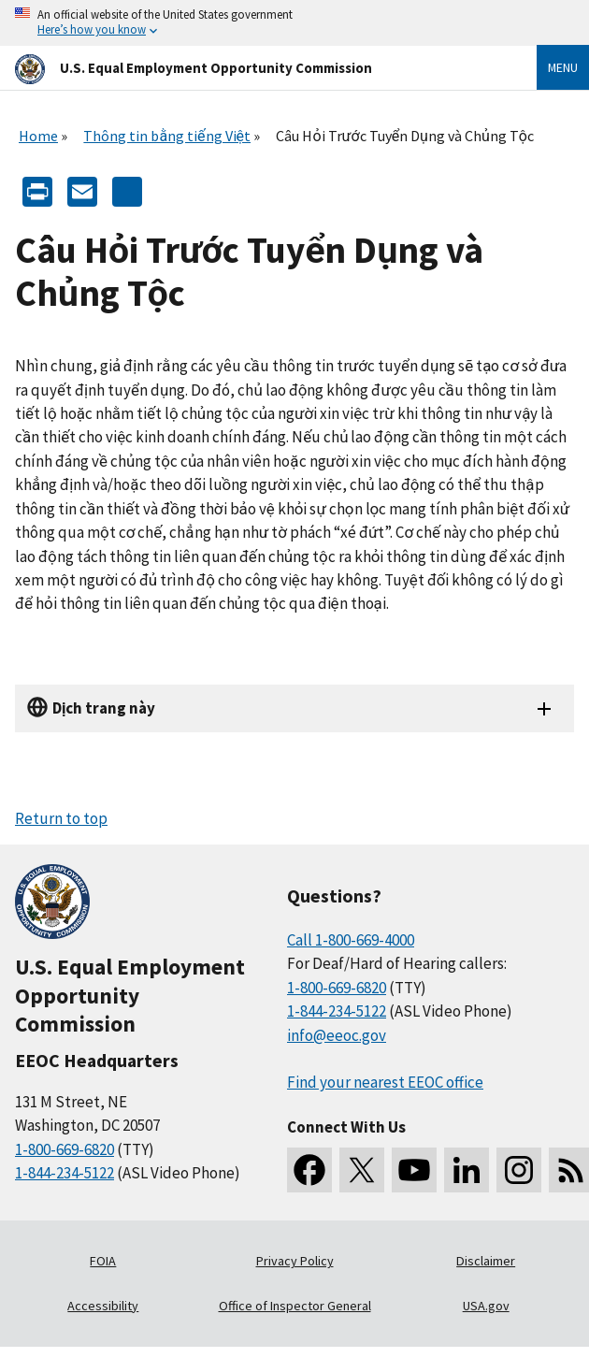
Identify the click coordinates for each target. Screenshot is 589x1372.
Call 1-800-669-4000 (350, 940)
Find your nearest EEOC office (385, 1082)
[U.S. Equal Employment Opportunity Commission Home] (253, 68)
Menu (563, 67)
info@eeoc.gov (336, 1035)
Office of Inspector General (295, 1305)
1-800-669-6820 (64, 1149)
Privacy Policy (295, 1260)
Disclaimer (485, 1260)
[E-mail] (82, 189)
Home (38, 135)
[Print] (37, 189)
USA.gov (486, 1305)
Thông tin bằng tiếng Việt (167, 135)
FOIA (103, 1260)
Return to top (61, 818)
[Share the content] (127, 189)
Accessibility (102, 1305)
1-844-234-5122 (64, 1173)
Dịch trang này (103, 708)
